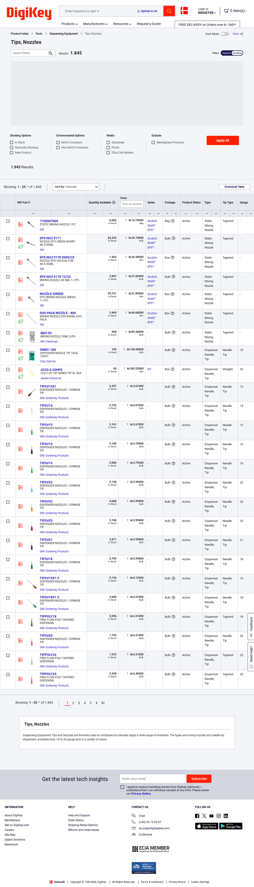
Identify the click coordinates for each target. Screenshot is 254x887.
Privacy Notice (141, 793)
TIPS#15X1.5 (49, 578)
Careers (9, 830)
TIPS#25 (46, 520)
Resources (120, 24)
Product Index (19, 33)
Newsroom (11, 844)
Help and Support (79, 815)
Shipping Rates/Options (83, 825)
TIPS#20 (46, 635)
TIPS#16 (46, 444)
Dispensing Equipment (64, 33)
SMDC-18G (48, 349)
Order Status (76, 820)
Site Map (10, 834)
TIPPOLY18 (48, 616)
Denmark (57, 882)
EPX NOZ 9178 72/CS (55, 277)
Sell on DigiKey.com (17, 825)
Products (68, 24)
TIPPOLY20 (48, 674)
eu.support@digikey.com (151, 828)
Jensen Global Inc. (51, 378)
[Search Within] (29, 53)
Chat (138, 816)
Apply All (222, 140)
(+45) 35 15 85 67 (146, 822)
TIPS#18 (46, 559)
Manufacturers (94, 24)
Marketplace (12, 820)
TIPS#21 (46, 540)
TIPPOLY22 (48, 655)
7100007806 (49, 221)
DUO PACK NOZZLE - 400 (58, 313)
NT (149, 369)
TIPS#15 (46, 425)
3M (42, 229)
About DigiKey (13, 815)
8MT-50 (46, 333)
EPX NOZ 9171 (50, 238)
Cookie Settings (200, 882)
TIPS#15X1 (48, 386)
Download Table (234, 186)
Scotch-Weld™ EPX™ (152, 225)
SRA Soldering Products (54, 398)
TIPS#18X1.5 (49, 597)
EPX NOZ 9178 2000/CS (57, 257)
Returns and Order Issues (83, 830)
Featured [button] (66, 186)
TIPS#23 (46, 501)
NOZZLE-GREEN (51, 294)
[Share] (238, 33)
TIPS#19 (46, 463)
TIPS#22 (46, 482)
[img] (29, 13)
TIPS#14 (46, 405)
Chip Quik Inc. (48, 361)
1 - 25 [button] (22, 187)
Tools (39, 33)
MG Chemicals (49, 341)
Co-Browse (142, 835)
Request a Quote (149, 24)
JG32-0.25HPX (51, 370)
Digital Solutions (15, 839)
